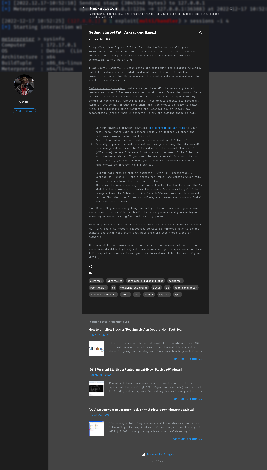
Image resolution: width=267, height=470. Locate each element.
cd (113, 287)
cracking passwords (134, 287)
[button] (200, 32)
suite (125, 294)
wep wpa (164, 294)
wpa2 (178, 294)
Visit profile (24, 110)
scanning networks (103, 294)
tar (137, 294)
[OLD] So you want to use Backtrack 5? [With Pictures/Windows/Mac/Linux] (141, 409)
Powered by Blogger (157, 454)
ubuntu (149, 294)
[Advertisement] (222, 76)
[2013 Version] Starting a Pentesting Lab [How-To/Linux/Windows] (135, 369)
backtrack (175, 280)
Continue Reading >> (187, 359)
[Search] (231, 9)
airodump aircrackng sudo (145, 280)
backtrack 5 (98, 287)
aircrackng (114, 280)
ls (167, 287)
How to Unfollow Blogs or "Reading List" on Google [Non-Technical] (136, 329)
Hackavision (103, 8)
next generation (185, 287)
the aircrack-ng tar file (166, 127)
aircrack (96, 280)
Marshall (24, 102)
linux (157, 287)
